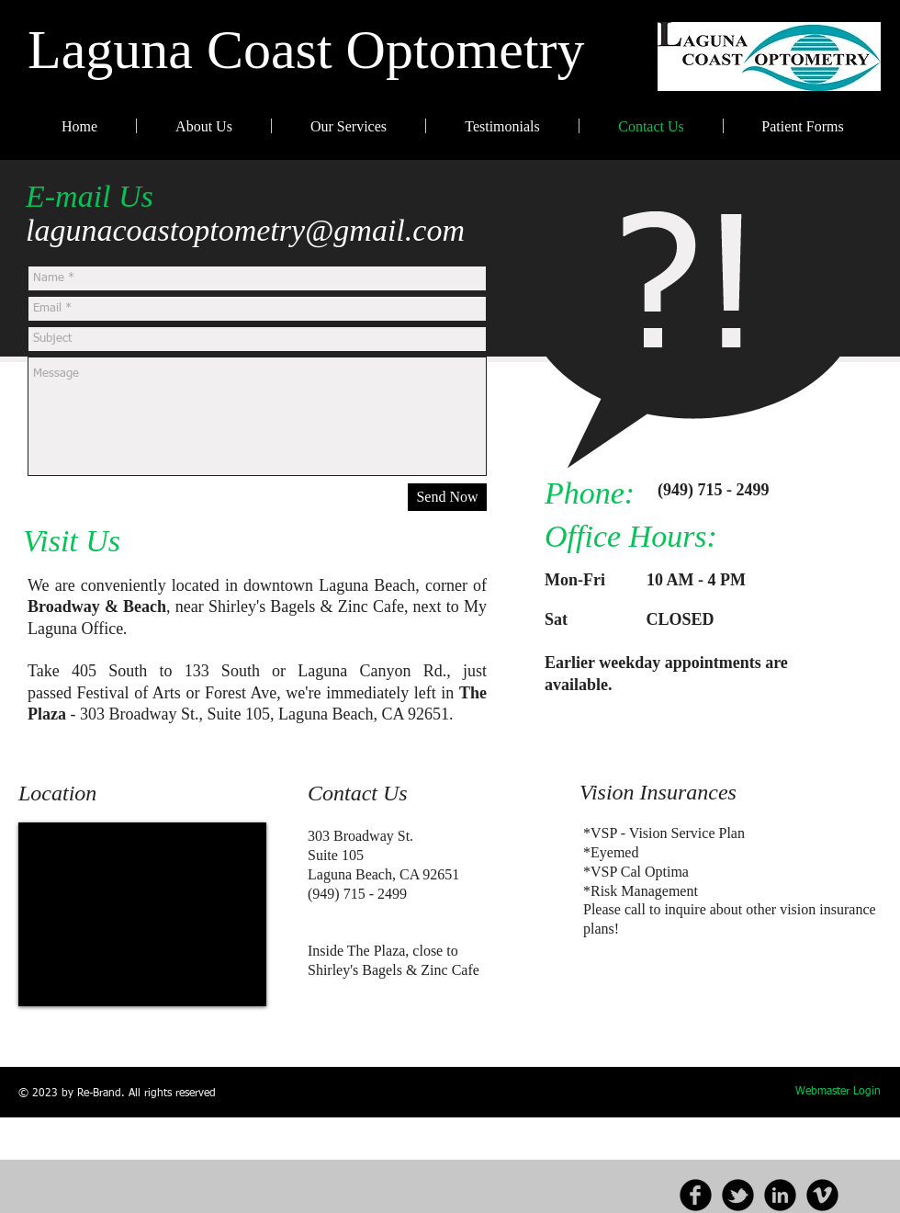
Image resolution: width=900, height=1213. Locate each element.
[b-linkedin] (780, 1195)
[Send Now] (447, 497)
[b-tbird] (738, 1195)
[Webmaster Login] (838, 1092)
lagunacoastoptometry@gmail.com (245, 230)
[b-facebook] (696, 1195)
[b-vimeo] (822, 1195)
